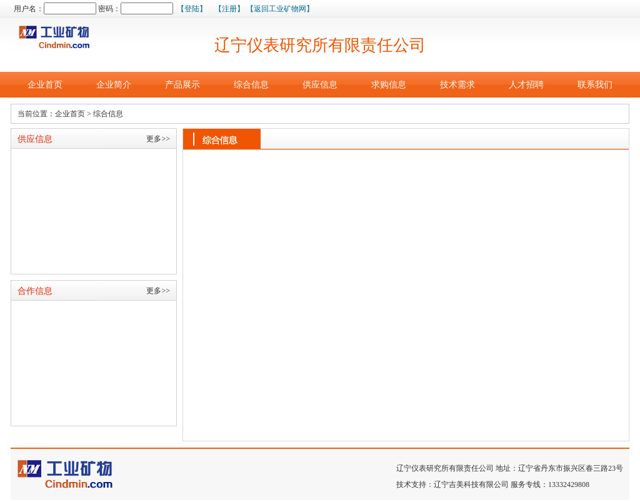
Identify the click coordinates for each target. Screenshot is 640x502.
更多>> (158, 138)
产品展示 (182, 84)
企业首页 (45, 84)
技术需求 (457, 84)
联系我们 (595, 84)
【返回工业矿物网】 (280, 8)
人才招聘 (526, 84)
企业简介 (113, 84)
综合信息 (251, 84)
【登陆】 (192, 8)
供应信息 (320, 84)
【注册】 (229, 8)
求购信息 (388, 84)
